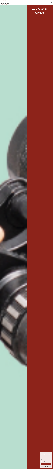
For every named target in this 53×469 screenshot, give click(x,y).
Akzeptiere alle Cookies (46, 464)
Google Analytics (45, 461)
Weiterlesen (48, 454)
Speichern (46, 466)
